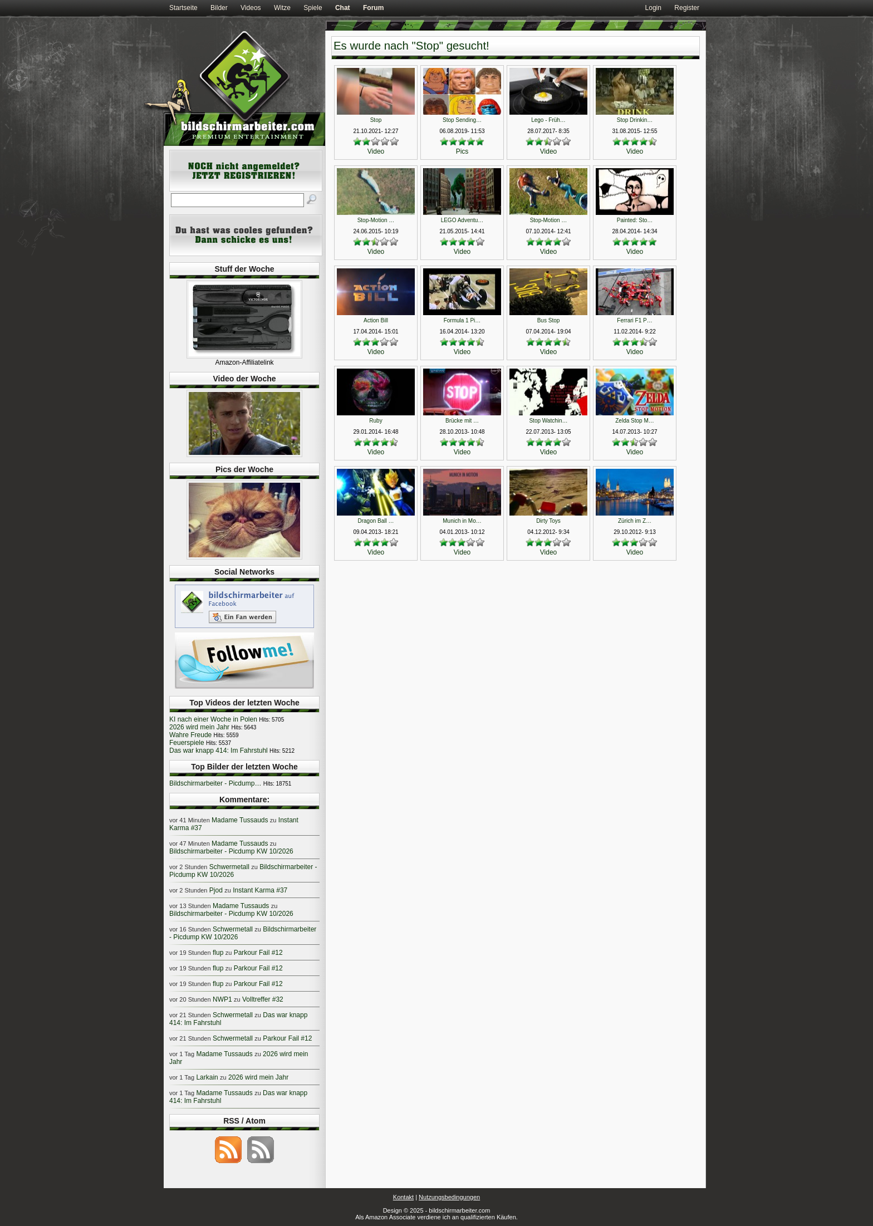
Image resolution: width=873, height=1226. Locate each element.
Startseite (183, 8)
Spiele (312, 8)
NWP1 (222, 999)
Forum (373, 8)
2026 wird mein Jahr (199, 727)
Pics (462, 151)
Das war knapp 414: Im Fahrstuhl (218, 750)
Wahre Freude (190, 735)
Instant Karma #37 (260, 890)
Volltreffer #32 (262, 999)
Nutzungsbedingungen (449, 1197)
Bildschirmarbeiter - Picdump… (215, 783)
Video (375, 151)
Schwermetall (229, 867)
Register (686, 8)
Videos (251, 8)
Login (653, 8)
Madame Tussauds (240, 820)
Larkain (207, 1077)
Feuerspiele (186, 743)
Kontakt (403, 1197)
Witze (282, 8)
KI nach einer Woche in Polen (213, 719)
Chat (342, 8)
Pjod (216, 890)
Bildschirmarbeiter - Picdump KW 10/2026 (231, 851)
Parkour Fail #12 (258, 953)
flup (218, 953)
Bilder (219, 8)
